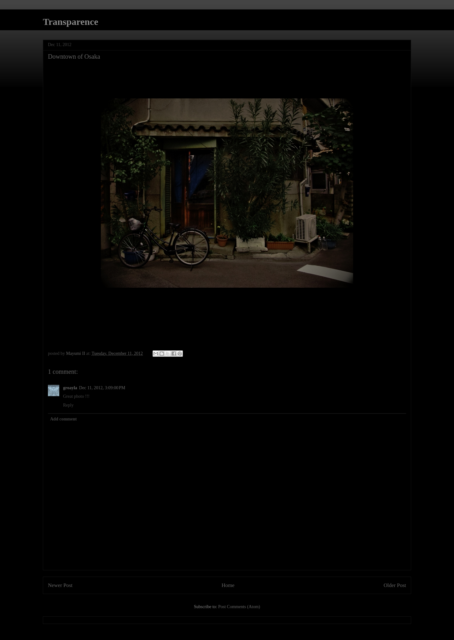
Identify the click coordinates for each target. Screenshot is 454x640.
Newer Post (60, 585)
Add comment (63, 419)
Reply (68, 405)
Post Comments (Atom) (239, 606)
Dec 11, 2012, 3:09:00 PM (102, 387)
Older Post (395, 585)
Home (228, 585)
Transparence (70, 21)
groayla (70, 387)
